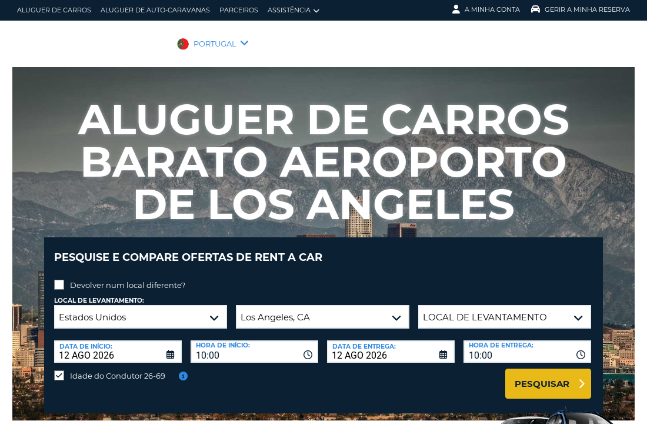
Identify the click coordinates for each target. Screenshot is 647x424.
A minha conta (486, 9)
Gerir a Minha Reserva (580, 9)
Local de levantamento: (99, 292)
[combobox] (254, 343)
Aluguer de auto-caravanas (155, 10)
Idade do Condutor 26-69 (117, 367)
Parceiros (238, 10)
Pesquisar (542, 374)
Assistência (293, 10)
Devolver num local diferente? (127, 276)
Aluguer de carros (54, 10)
